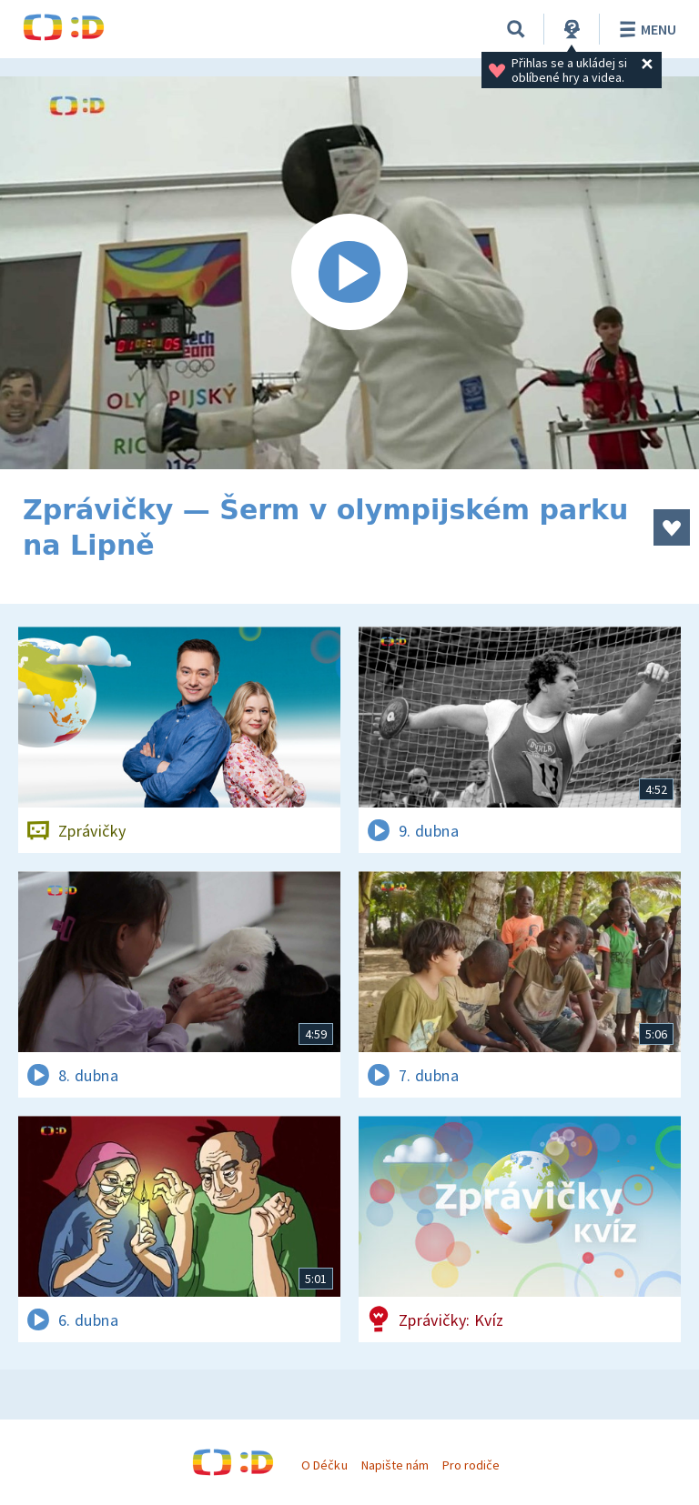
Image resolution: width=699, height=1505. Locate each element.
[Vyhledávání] (516, 29)
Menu (644, 29)
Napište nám (395, 1465)
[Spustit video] (349, 272)
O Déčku (324, 1465)
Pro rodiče (471, 1465)
